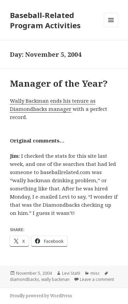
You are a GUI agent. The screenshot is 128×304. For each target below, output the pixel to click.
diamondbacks (24, 279)
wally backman (55, 279)
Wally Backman (29, 100)
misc (95, 273)
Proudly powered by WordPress (41, 296)
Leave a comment (97, 279)
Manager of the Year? (59, 83)
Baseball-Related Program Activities (45, 20)
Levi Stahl (71, 273)
